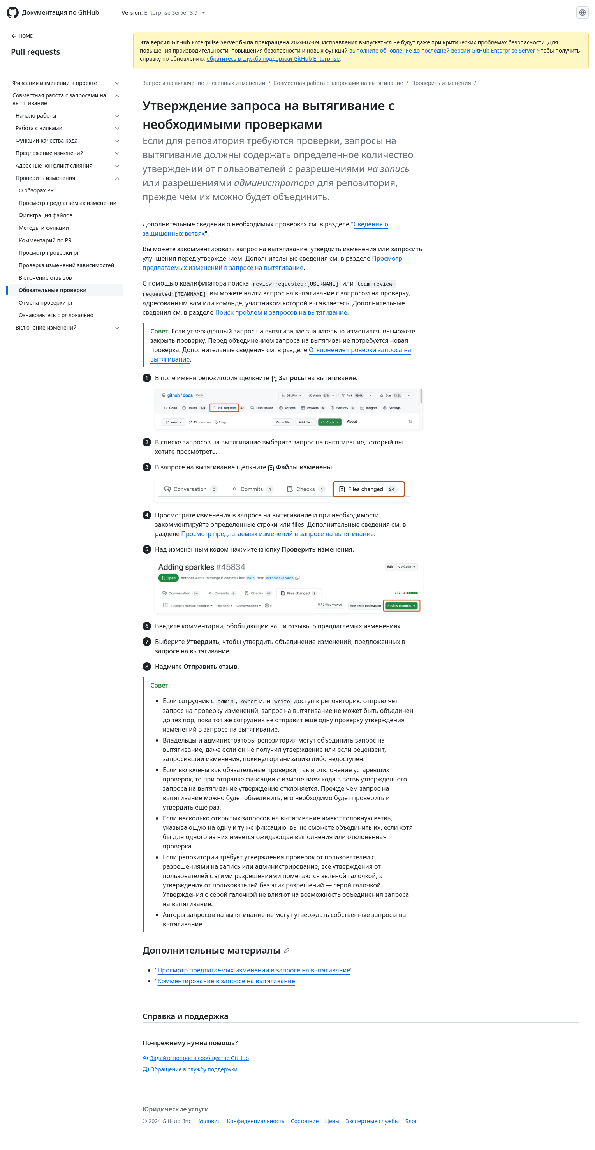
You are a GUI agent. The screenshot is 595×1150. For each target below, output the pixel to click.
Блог (411, 1121)
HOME (22, 36)
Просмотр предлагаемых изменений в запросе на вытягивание (277, 533)
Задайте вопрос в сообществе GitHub (196, 1058)
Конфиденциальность (256, 1121)
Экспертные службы (372, 1121)
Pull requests (35, 51)
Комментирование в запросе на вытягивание (226, 981)
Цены (332, 1121)
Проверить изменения (441, 82)
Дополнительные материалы (216, 950)
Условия (210, 1121)
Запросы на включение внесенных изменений (204, 82)
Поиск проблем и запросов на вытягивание (281, 312)
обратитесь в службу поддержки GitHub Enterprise (273, 58)
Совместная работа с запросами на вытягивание (338, 82)
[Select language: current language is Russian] (582, 12)
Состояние (305, 1121)
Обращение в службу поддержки (190, 1069)
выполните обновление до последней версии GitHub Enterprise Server (441, 50)
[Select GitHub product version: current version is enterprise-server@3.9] (163, 13)
